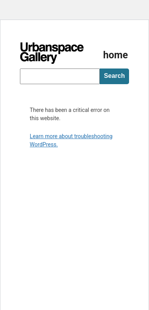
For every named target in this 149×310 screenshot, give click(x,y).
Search (114, 75)
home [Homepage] (115, 55)
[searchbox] (60, 76)
